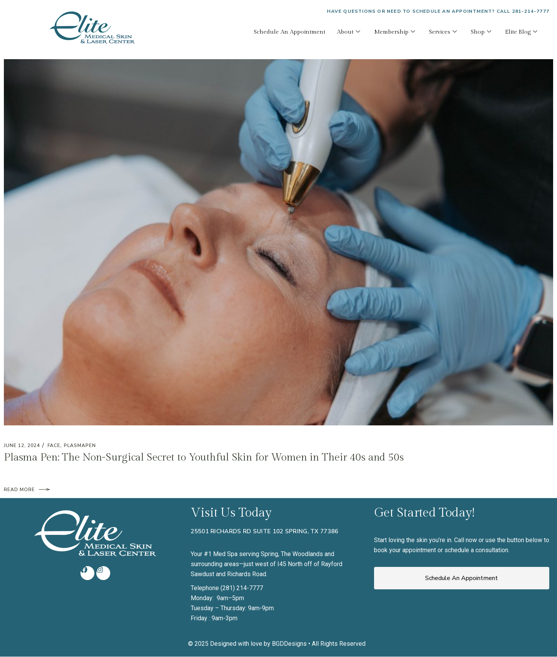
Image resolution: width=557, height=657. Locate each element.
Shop (481, 32)
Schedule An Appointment (289, 32)
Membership (394, 32)
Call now (465, 540)
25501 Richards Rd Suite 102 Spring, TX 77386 (264, 531)
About (348, 32)
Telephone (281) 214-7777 (227, 588)
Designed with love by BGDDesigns (258, 643)
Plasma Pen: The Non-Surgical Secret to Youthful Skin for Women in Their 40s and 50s (204, 457)
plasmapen (80, 445)
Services (443, 32)
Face (54, 445)
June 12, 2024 (21, 445)
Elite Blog (521, 32)
